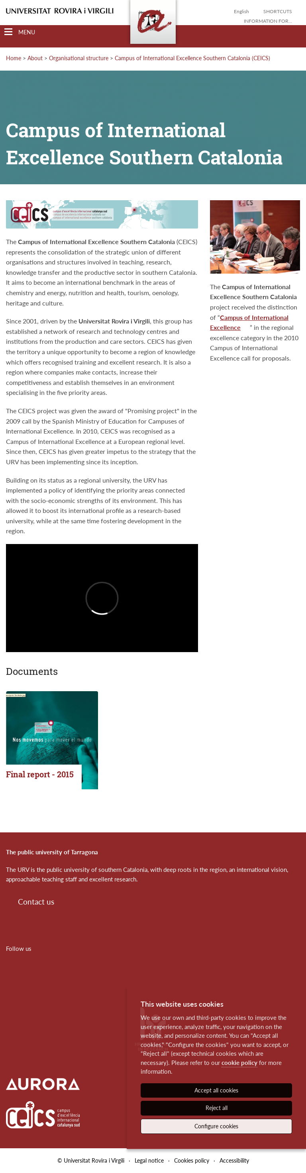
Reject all (217, 1107)
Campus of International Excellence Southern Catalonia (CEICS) (192, 58)
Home (13, 58)
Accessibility (234, 1160)
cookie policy (239, 1062)
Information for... (268, 21)
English (241, 11)
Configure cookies (216, 1126)
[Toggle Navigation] (19, 32)
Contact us (36, 901)
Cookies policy (191, 1160)
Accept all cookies (216, 1090)
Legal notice (149, 1160)
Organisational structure (78, 58)
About (35, 58)
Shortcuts (277, 11)
